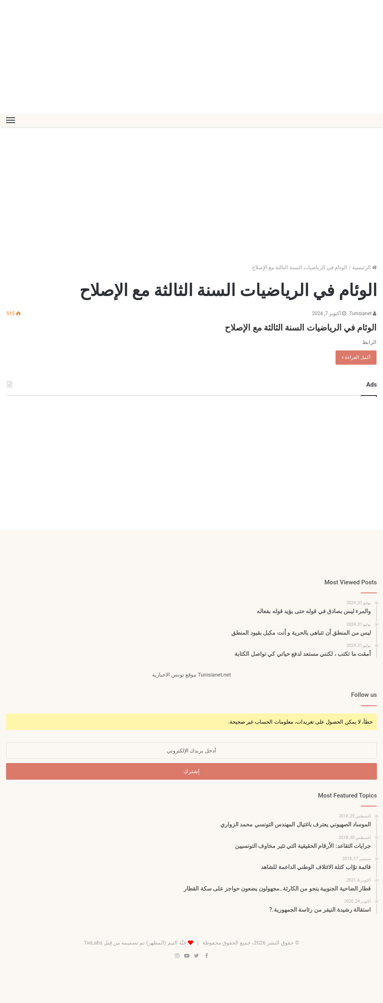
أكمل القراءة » (356, 357)
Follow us (364, 694)
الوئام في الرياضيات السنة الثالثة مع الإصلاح (269, 326)
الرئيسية (364, 267)
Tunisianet (363, 313)
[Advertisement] (191, 57)
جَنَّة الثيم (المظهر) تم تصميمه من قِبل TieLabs (135, 943)
